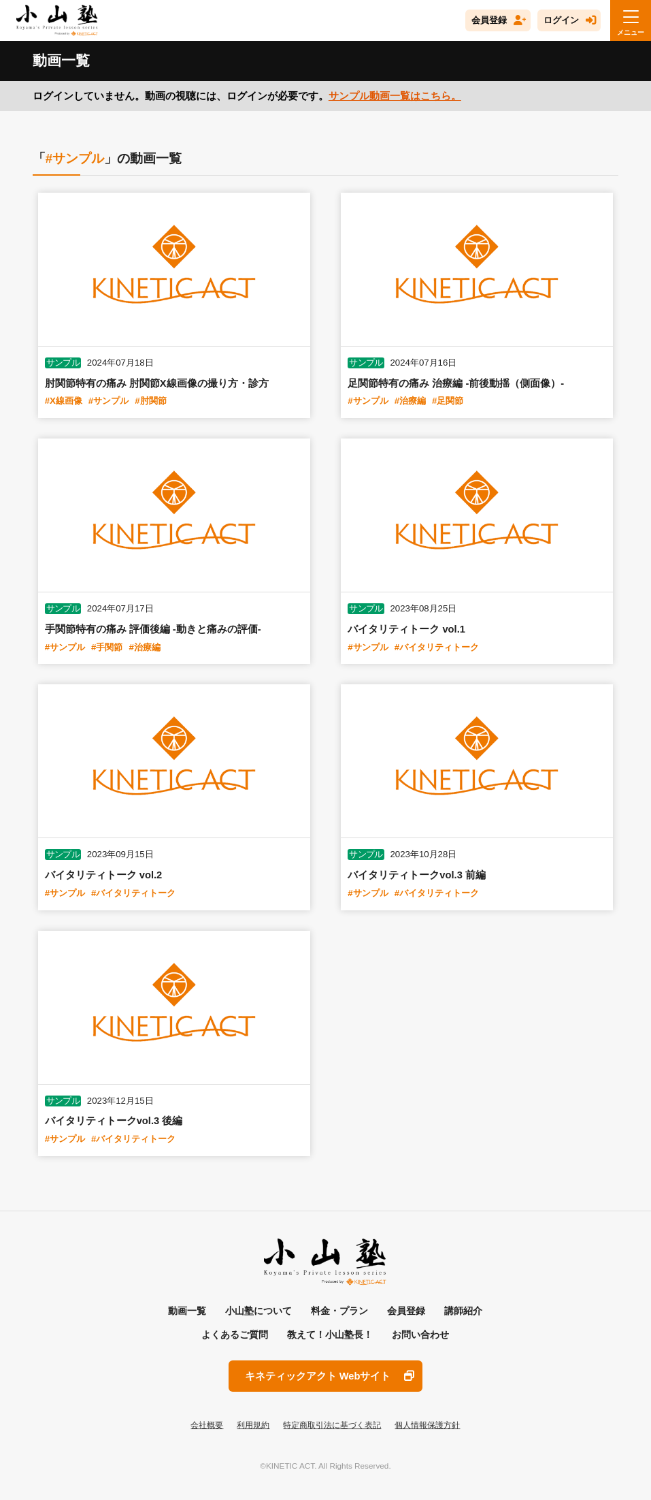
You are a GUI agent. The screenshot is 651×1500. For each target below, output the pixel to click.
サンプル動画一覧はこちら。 (395, 96)
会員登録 (489, 20)
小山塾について (258, 1310)
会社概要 (206, 1424)
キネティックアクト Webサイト (318, 1376)
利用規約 (253, 1424)
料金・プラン (339, 1310)
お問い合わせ (420, 1334)
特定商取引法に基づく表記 (332, 1424)
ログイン (561, 20)
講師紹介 (463, 1310)
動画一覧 (187, 1310)
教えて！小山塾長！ (330, 1334)
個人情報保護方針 (427, 1424)
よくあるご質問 (234, 1334)
